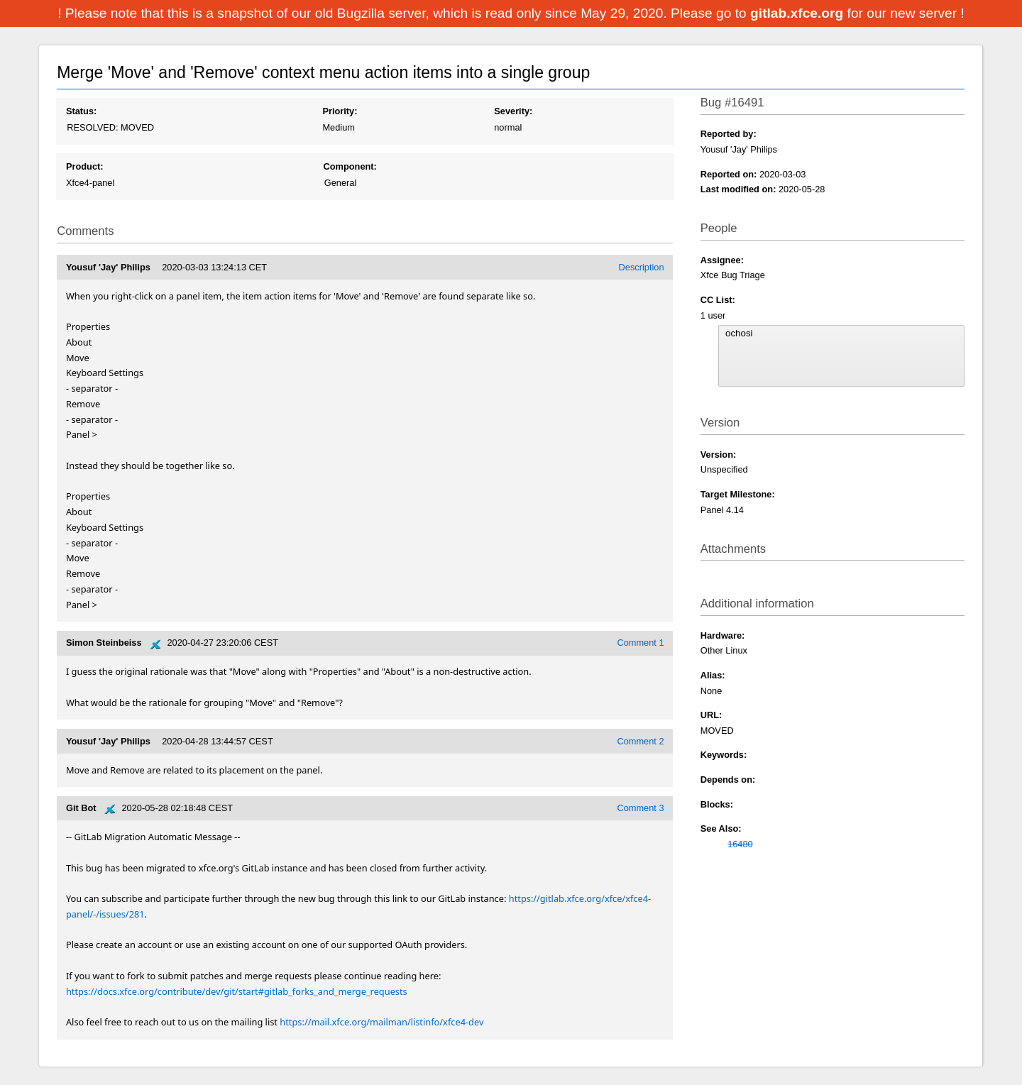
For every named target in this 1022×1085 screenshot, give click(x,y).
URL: (711, 715)
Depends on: (728, 779)
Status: (81, 111)
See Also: (721, 828)
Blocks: (716, 804)
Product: (85, 166)
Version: (718, 454)
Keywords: (723, 754)
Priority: (339, 111)
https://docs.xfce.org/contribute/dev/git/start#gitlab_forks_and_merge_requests (236, 991)
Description (641, 267)
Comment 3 (640, 808)
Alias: (712, 675)
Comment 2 (640, 741)
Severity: (513, 111)
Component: (350, 166)
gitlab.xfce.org (798, 13)
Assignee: (722, 260)
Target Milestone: (737, 494)
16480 (740, 844)
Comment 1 (640, 642)
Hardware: (722, 635)
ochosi (841, 333)
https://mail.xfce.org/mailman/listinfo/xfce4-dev (381, 1021)
